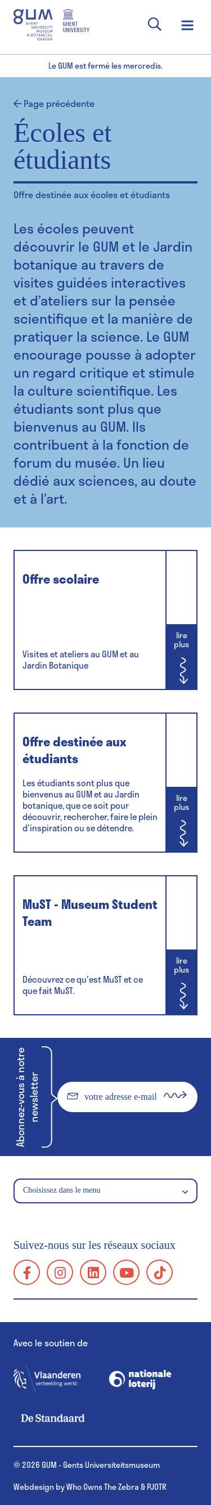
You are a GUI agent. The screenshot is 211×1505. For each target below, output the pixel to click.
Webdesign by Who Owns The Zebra (76, 1487)
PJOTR (157, 1487)
